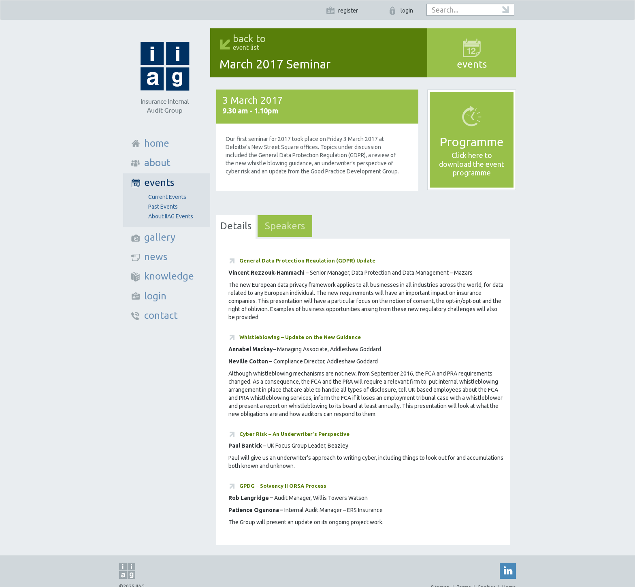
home (156, 143)
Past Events (163, 206)
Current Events (167, 197)
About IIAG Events (170, 216)
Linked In (508, 571)
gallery (159, 237)
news (155, 256)
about (157, 162)
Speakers (285, 225)
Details (235, 225)
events (159, 182)
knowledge (169, 276)
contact (161, 315)
